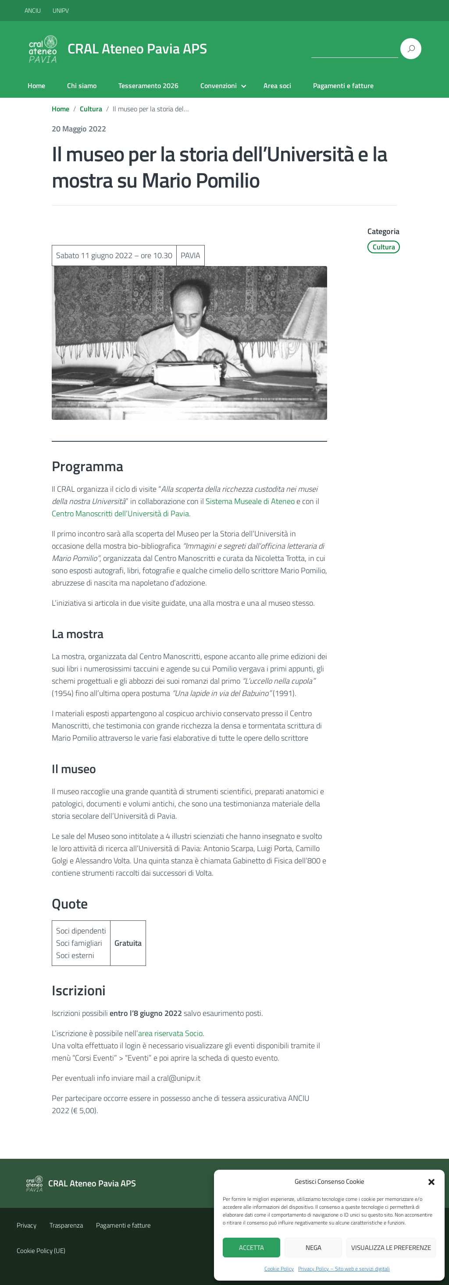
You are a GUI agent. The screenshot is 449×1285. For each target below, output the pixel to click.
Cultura (91, 108)
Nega (313, 1247)
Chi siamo (81, 85)
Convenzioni (218, 85)
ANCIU (33, 10)
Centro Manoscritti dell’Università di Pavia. (121, 513)
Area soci (277, 85)
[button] (431, 1181)
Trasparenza (66, 1225)
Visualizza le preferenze (391, 1247)
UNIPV (61, 10)
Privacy (26, 1225)
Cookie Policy (279, 1268)
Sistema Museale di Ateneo (250, 501)
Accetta (251, 1247)
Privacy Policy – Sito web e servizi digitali (344, 1268)
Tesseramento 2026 (148, 85)
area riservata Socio (170, 1033)
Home (36, 85)
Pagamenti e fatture (343, 85)
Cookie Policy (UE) (41, 1251)
